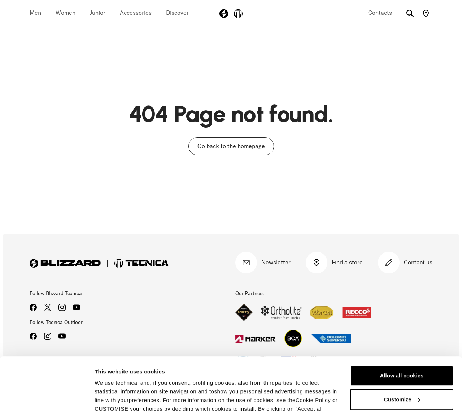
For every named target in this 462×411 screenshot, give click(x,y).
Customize (402, 350)
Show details (111, 397)
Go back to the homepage (231, 146)
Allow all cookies (402, 326)
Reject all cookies (401, 374)
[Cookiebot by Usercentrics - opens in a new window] (46, 396)
